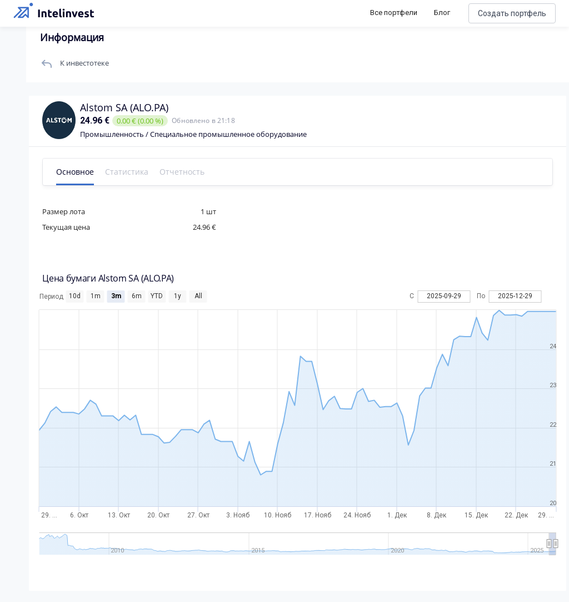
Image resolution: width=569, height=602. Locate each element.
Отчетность (189, 171)
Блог (442, 12)
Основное (82, 171)
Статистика (134, 171)
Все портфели (393, 12)
